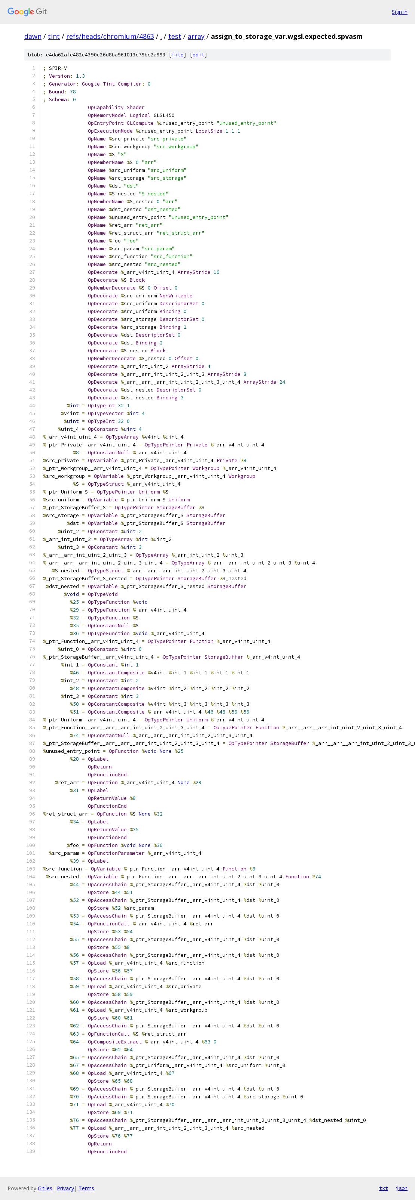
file (178, 55)
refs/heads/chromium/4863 (110, 36)
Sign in (400, 11)
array (196, 36)
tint (54, 36)
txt (383, 1188)
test (174, 36)
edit (199, 55)
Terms (86, 1188)
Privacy (65, 1188)
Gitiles (45, 1188)
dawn (33, 36)
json (402, 1188)
